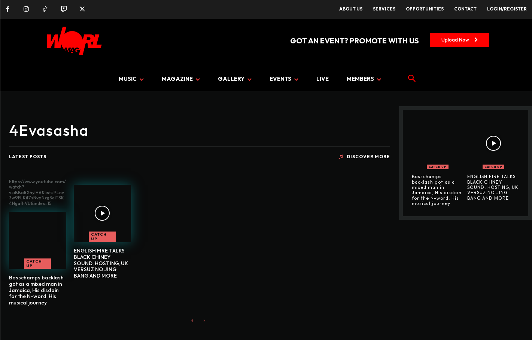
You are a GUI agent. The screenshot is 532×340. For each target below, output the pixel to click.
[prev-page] (192, 320)
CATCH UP (34, 263)
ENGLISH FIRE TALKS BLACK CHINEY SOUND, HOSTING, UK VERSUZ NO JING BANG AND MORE (101, 263)
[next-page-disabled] (204, 320)
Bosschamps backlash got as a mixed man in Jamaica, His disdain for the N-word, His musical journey (36, 290)
